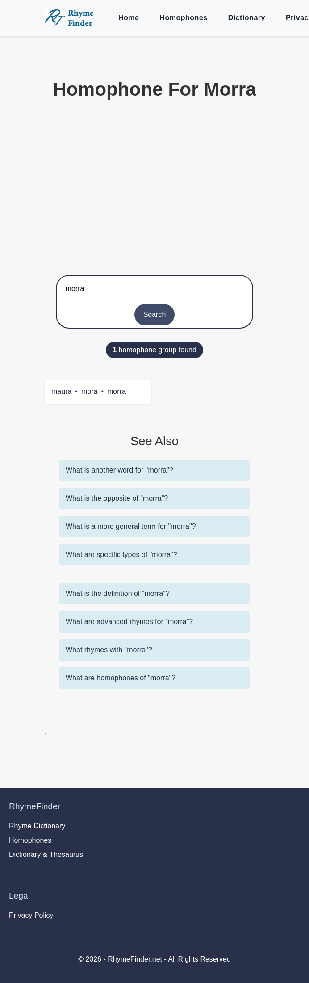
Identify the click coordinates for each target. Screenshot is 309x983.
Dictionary (246, 17)
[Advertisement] (154, 185)
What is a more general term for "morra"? (131, 526)
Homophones (183, 17)
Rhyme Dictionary (37, 826)
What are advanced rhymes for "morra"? (129, 621)
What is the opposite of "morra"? (117, 498)
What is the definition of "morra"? (118, 593)
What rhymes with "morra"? (109, 650)
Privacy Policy (31, 915)
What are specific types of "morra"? (121, 554)
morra (116, 391)
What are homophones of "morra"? (120, 678)
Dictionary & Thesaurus (46, 854)
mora (89, 391)
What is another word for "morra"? (119, 470)
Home (128, 17)
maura (61, 391)
